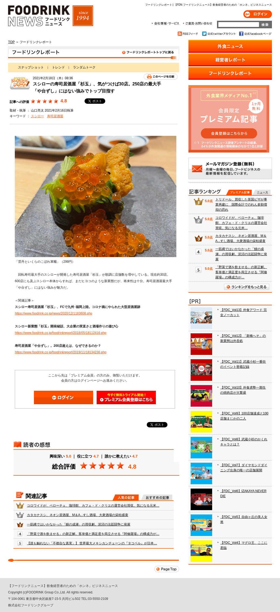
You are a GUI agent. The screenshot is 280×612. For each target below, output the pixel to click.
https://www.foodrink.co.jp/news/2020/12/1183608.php (53, 313)
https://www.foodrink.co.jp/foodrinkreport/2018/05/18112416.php (60, 333)
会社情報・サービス (166, 23)
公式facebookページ (255, 34)
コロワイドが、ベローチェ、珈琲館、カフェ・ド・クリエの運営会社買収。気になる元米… (93, 505)
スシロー (37, 116)
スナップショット (31, 67)
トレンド (58, 67)
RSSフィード (188, 34)
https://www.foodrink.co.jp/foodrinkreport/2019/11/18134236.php (60, 352)
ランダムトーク (84, 67)
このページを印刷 (160, 77)
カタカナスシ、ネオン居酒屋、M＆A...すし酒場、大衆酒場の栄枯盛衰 (77, 515)
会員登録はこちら (126, 397)
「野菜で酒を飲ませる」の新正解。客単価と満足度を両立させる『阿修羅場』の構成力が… (93, 534)
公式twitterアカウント (219, 34)
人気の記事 (126, 497)
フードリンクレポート (93, 53)
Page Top (166, 569)
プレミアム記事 (239, 192)
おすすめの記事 (156, 497)
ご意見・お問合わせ (197, 23)
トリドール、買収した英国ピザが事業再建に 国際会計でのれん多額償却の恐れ (241, 205)
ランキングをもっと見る (246, 287)
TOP (11, 42)
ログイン (257, 14)
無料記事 (262, 192)
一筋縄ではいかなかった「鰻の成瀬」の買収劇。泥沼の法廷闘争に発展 (78, 524)
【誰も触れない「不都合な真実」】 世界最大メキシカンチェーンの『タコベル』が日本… (92, 543)
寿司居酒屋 (55, 116)
